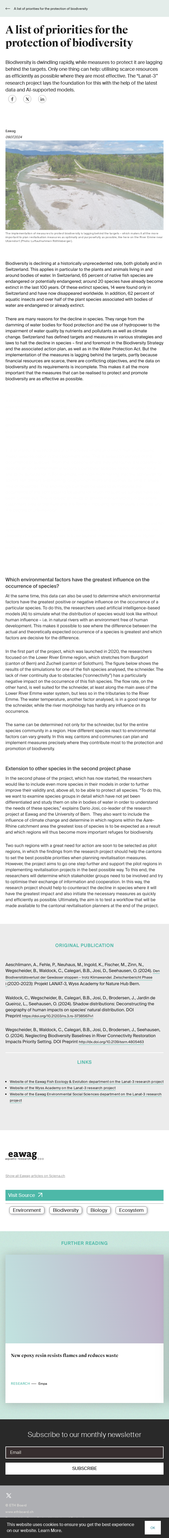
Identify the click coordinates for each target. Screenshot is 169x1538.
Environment (27, 1210)
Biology (98, 1210)
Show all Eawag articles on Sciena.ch (35, 1176)
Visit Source (21, 1195)
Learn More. (50, 1530)
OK (152, 1528)
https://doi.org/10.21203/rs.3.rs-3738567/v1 (57, 1015)
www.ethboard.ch (19, 1512)
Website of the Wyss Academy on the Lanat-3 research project (63, 1087)
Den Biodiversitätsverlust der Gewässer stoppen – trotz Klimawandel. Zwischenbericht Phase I (82, 977)
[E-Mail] (84, 1453)
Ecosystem (131, 1210)
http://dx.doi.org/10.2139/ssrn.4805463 (111, 1042)
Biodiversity (66, 1210)
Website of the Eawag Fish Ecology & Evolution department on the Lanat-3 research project (87, 1081)
